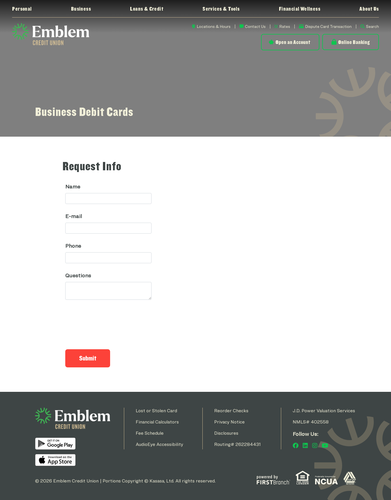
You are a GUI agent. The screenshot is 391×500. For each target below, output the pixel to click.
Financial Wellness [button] (299, 8)
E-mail (73, 216)
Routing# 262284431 (237, 444)
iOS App (55, 460)
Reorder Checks (231, 410)
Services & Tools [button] (220, 8)
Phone (73, 245)
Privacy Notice (229, 421)
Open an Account (292, 42)
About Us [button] (369, 8)
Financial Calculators (157, 421)
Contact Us (255, 26)
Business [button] (81, 8)
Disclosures (226, 433)
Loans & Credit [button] (146, 8)
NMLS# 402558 (311, 421)
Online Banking (354, 42)
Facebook (295, 445)
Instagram (314, 445)
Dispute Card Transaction (328, 26)
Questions (78, 275)
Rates (284, 26)
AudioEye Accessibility (159, 444)
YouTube (325, 445)
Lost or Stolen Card (156, 410)
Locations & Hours (214, 26)
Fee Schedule (150, 433)
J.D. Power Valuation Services (324, 410)
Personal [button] (22, 8)
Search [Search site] (372, 26)
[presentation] (109, 321)
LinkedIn (305, 445)
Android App (55, 443)
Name (72, 186)
